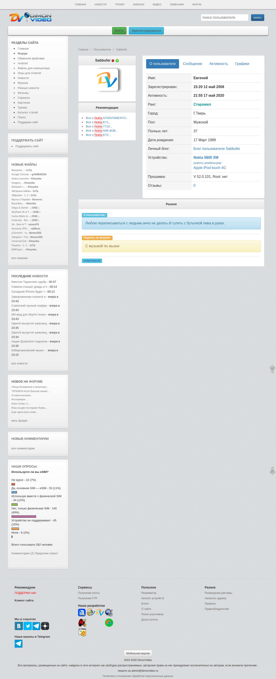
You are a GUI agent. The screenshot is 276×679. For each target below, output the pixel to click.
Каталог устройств (152, 598)
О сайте (146, 609)
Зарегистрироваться (146, 30)
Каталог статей (28, 112)
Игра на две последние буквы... (29, 407)
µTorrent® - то (19, 232)
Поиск (22, 117)
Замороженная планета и (29, 296)
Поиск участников (152, 614)
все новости (20, 363)
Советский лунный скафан (29, 305)
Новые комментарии (30, 438)
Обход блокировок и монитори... (30, 387)
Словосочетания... (22, 395)
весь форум (19, 420)
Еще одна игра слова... (25, 412)
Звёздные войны (21, 191)
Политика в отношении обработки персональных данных (138, 676)
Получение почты (89, 593)
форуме (36, 381)
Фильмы (23, 92)
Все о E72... (98, 135)
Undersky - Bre (20, 220)
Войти (119, 30)
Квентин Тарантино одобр (29, 281)
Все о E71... (98, 122)
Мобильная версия (138, 653)
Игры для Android (29, 73)
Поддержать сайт (27, 140)
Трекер (119, 4)
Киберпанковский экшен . (29, 350)
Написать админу (215, 598)
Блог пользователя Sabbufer (216, 149)
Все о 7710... (99, 126)
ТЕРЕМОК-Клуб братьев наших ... (31, 391)
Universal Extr (19, 241)
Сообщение (192, 64)
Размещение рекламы (218, 593)
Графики (242, 64)
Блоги (145, 603)
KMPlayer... (18, 249)
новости (40, 276)
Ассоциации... (19, 399)
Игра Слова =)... (21, 403)
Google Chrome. (21, 174)
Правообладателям (217, 609)
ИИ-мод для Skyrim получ (29, 314)
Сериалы (24, 97)
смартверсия (92, 260)
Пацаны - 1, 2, (20, 245)
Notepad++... (19, 186)
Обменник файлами (31, 58)
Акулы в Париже (21, 199)
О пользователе (162, 64)
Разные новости (28, 88)
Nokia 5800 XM (205, 157)
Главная (80, 4)
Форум (196, 4)
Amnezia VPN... (20, 228)
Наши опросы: (25, 466)
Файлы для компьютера (34, 68)
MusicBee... (18, 203)
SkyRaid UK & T (20, 212)
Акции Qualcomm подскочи (29, 341)
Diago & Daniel (20, 207)
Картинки (24, 102)
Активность (218, 64)
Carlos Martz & (20, 216)
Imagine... (17, 182)
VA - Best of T (19, 224)
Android (138, 4)
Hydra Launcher (20, 178)
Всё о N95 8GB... (102, 131)
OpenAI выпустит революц (29, 323)
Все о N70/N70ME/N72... (107, 118)
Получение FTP (87, 598)
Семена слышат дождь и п (29, 286)
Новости (101, 4)
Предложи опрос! (46, 553)
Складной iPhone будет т (28, 291)
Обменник (177, 4)
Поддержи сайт (28, 122)
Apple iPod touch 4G (209, 168)
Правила (210, 603)
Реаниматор (149, 593)
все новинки (20, 258)
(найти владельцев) (207, 163)
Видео (157, 4)
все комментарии (23, 448)
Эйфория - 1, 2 (20, 195)
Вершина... (18, 170)
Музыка (23, 82)
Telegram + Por (20, 237)
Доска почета (149, 619)
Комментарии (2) (23, 553)
